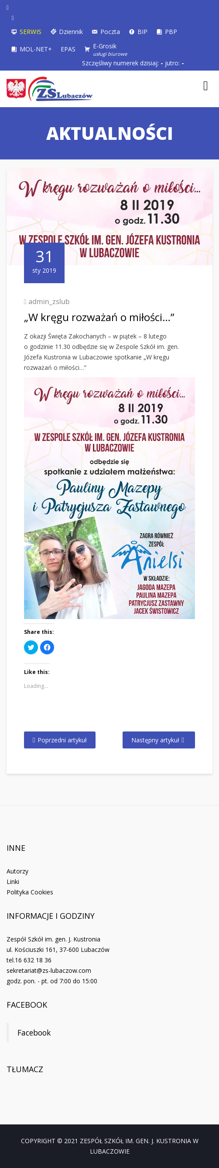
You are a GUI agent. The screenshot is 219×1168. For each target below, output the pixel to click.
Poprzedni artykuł (62, 740)
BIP (142, 31)
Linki (13, 881)
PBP (171, 31)
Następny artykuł (155, 740)
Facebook (27, 1004)
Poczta (110, 31)
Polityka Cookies (30, 892)
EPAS (68, 49)
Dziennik (71, 31)
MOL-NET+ (36, 49)
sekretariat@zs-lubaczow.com (49, 970)
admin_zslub (48, 301)
